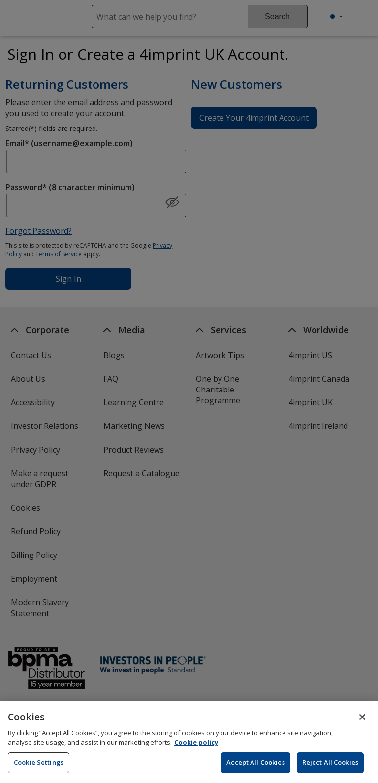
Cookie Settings (38, 770)
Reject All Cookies (330, 770)
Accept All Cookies (255, 770)
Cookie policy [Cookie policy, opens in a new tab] (196, 750)
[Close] (362, 725)
